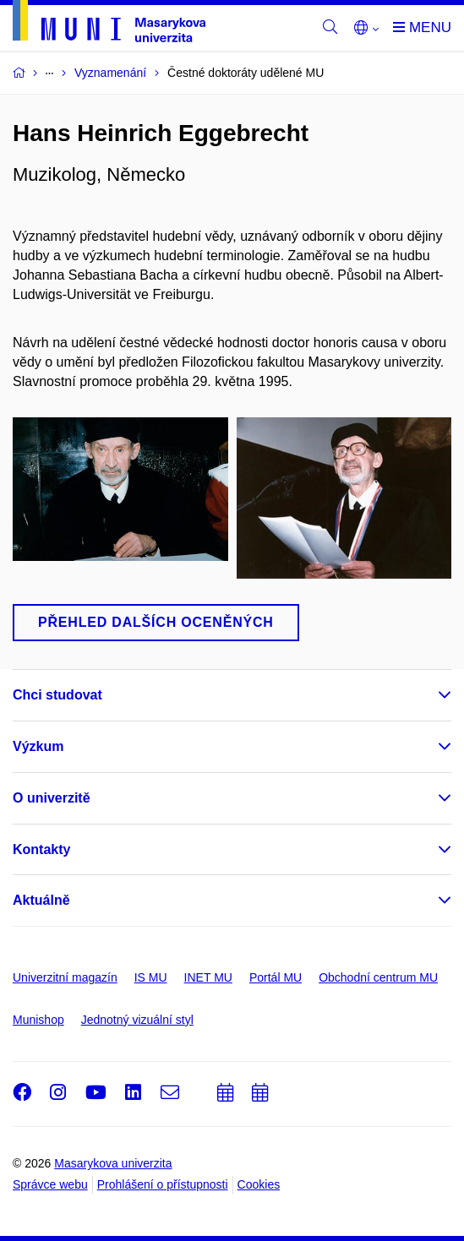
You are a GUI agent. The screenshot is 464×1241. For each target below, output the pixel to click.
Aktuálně (41, 900)
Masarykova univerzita (113, 1163)
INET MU (208, 977)
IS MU (150, 977)
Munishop (38, 1019)
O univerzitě (51, 798)
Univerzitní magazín (65, 977)
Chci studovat (57, 695)
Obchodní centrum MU (378, 977)
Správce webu (50, 1184)
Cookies (259, 1184)
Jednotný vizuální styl (137, 1019)
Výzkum (38, 746)
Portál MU (275, 977)
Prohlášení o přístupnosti (162, 1184)
